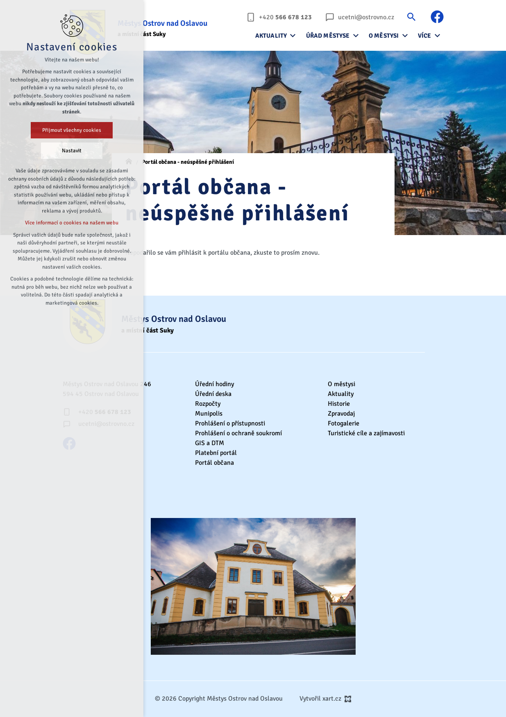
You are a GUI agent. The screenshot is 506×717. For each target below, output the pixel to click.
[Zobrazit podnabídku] (293, 35)
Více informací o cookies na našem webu (71, 222)
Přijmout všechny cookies (71, 130)
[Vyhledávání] (411, 16)
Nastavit (72, 150)
